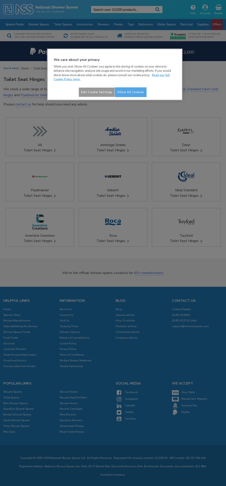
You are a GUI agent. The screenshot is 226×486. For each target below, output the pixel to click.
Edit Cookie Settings (96, 92)
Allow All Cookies (130, 92)
